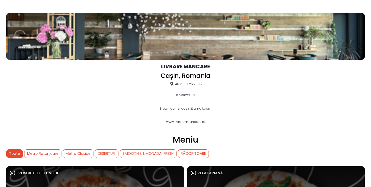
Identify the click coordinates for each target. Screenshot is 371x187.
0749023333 (185, 95)
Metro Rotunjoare (43, 153)
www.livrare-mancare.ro (185, 122)
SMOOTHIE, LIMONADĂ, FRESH (148, 153)
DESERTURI (107, 153)
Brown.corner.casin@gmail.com (185, 108)
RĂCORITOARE (193, 153)
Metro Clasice (78, 153)
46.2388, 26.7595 (185, 84)
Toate (14, 153)
